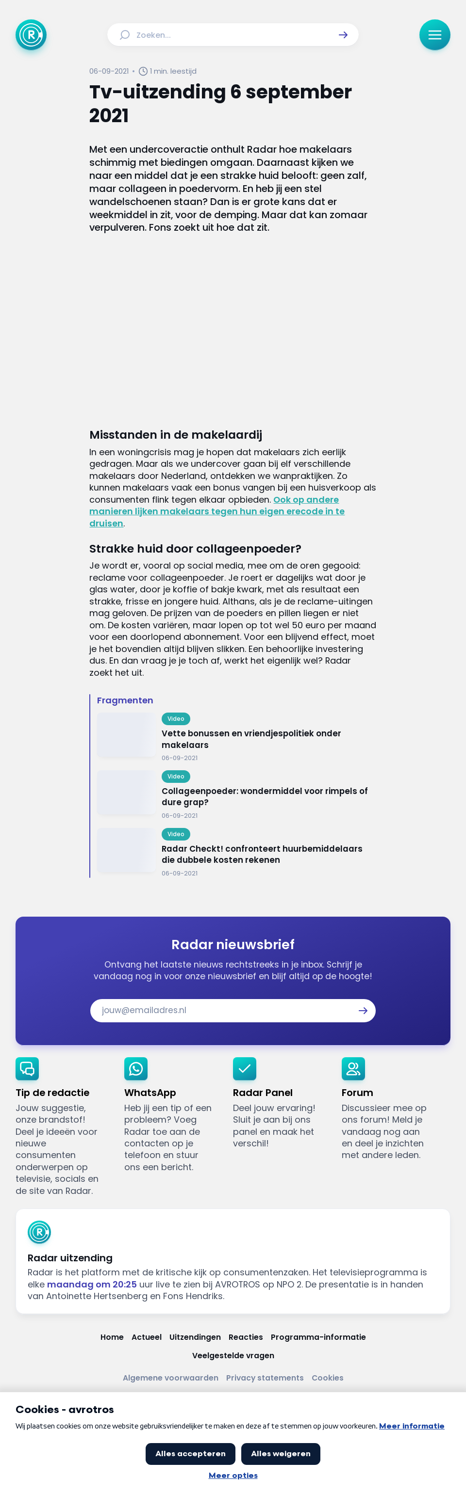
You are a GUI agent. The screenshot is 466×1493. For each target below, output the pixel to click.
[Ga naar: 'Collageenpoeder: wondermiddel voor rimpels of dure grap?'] (236, 795)
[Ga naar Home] (31, 34)
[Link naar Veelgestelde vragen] (233, 1355)
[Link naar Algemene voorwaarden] (170, 1378)
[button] (343, 35)
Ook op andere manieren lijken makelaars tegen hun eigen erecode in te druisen (217, 511)
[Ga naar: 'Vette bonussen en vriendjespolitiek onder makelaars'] (236, 737)
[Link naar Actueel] (147, 1337)
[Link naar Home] (112, 1337)
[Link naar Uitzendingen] (195, 1337)
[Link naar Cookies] (328, 1378)
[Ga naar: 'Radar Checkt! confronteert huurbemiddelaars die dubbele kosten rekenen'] (236, 853)
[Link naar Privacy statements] (265, 1378)
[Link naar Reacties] (246, 1337)
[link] (62, 1127)
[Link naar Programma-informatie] (318, 1337)
